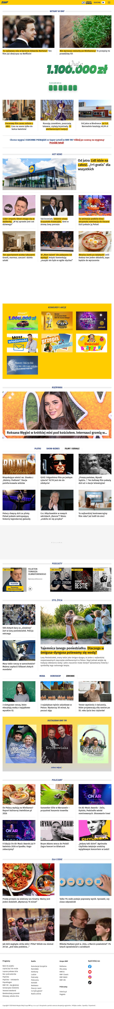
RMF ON (63, 980)
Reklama (63, 966)
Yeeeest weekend (9, 991)
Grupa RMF (64, 961)
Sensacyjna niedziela (11, 988)
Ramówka (35, 969)
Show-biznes (53, 448)
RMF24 (62, 972)
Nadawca (34, 985)
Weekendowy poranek (11, 993)
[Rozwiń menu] (109, 2)
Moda (42, 676)
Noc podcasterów (9, 974)
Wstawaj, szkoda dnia (11, 996)
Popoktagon (7, 982)
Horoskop (55, 676)
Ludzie (33, 974)
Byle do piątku (8, 966)
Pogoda (62, 994)
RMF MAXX (63, 977)
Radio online (36, 994)
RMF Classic (64, 974)
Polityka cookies (76, 1005)
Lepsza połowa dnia (10, 971)
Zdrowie (70, 676)
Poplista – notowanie (11, 980)
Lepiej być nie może (10, 969)
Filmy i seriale (72, 448)
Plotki (38, 448)
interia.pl (63, 992)
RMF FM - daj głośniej (11, 985)
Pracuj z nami (36, 988)
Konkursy (34, 972)
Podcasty (34, 977)
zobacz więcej (56, 767)
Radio (33, 961)
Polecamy (35, 980)
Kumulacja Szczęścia (39, 966)
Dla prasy (63, 969)
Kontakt (34, 983)
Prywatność (92, 1005)
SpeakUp (85, 1005)
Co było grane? (36, 991)
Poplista (6, 977)
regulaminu (67, 1005)
